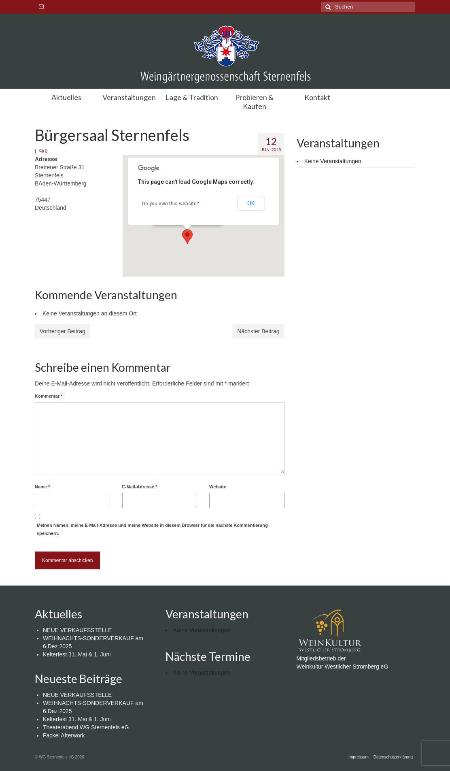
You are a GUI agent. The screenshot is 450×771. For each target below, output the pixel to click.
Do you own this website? (170, 204)
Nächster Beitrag (258, 331)
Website (217, 486)
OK (251, 203)
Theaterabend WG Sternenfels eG (86, 727)
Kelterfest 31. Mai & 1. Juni (76, 654)
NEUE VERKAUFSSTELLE (77, 630)
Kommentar (48, 396)
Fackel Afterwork (64, 735)
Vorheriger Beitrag (62, 331)
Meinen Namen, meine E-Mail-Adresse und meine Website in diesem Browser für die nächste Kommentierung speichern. (152, 529)
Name (42, 486)
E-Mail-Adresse (139, 486)
